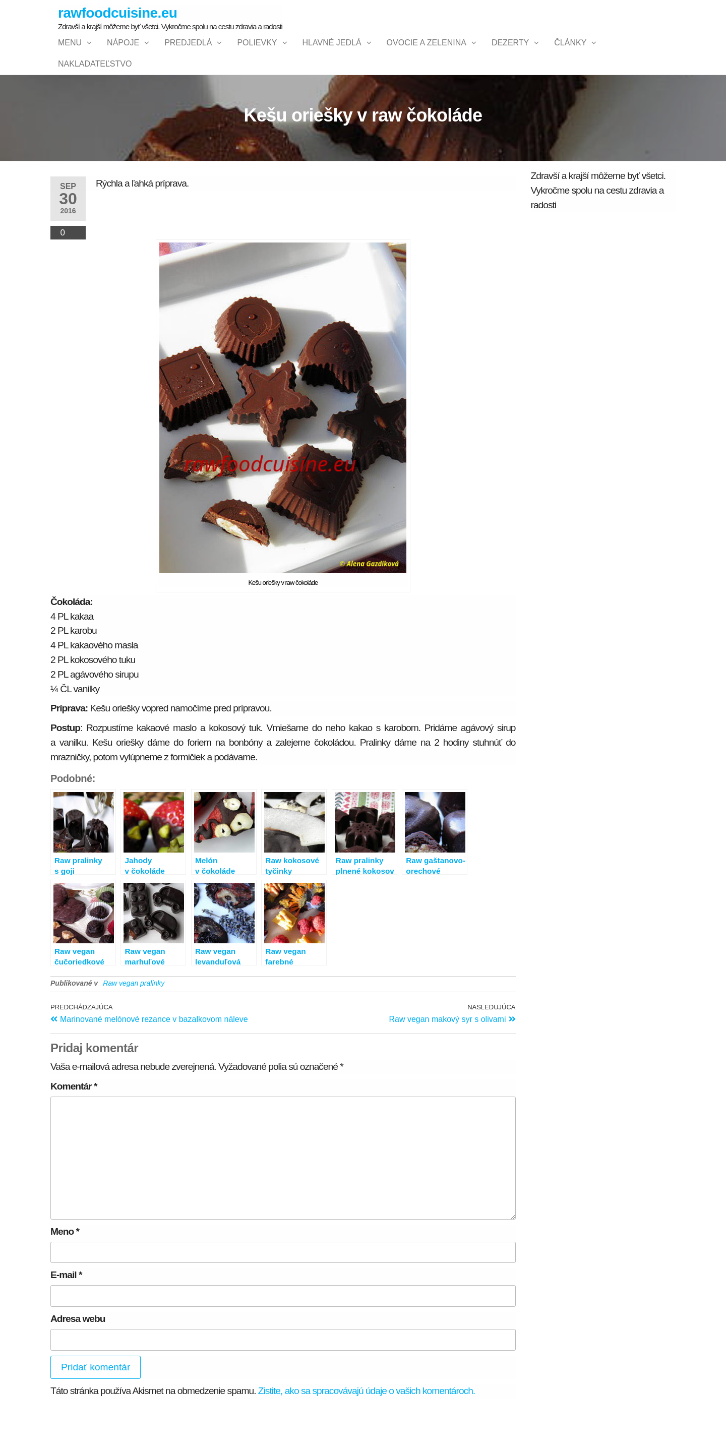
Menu (70, 52)
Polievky (257, 52)
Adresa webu (77, 1357)
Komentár (73, 1124)
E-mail (66, 1313)
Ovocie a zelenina (426, 52)
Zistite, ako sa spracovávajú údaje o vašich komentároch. (366, 1429)
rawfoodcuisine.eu (117, 13)
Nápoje (123, 52)
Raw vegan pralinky (133, 1021)
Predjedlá (188, 52)
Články (570, 52)
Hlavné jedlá (331, 52)
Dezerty (510, 52)
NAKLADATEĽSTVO (95, 92)
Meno (64, 1269)
